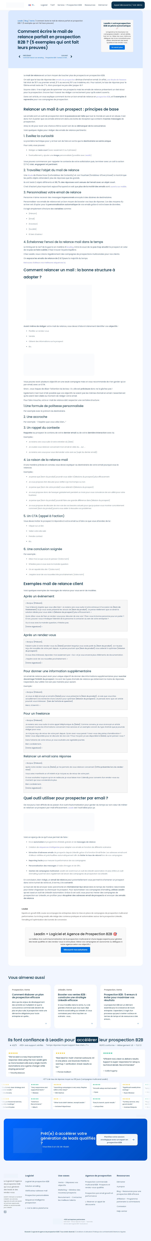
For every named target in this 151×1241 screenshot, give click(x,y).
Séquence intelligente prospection (35, 1204)
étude (30, 175)
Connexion (122, 1209)
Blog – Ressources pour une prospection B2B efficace (129, 1196)
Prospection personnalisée (37, 1198)
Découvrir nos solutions (75, 952)
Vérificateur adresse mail (36, 1193)
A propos (121, 1189)
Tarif (52, 5)
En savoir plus (117, 47)
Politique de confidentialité (102, 1235)
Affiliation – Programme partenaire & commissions (129, 1203)
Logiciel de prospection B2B (38, 1184)
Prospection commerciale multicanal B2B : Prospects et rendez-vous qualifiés (98, 1188)
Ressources (90, 5)
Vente (32, 21)
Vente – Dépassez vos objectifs (68, 1187)
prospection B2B (104, 96)
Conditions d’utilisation (84, 1235)
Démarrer (103, 5)
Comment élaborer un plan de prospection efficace (28, 998)
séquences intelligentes (50, 849)
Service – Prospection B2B (70, 5)
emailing (70, 249)
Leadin (20, 21)
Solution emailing (33, 1189)
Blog (26, 21)
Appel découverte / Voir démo (128, 5)
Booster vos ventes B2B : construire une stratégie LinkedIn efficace (72, 999)
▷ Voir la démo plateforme (37, 1211)
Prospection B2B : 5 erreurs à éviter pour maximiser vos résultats (120, 999)
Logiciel (44, 5)
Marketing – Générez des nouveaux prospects (70, 1194)
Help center (122, 1214)
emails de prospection (67, 79)
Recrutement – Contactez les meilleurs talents (69, 1203)
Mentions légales (119, 1235)
